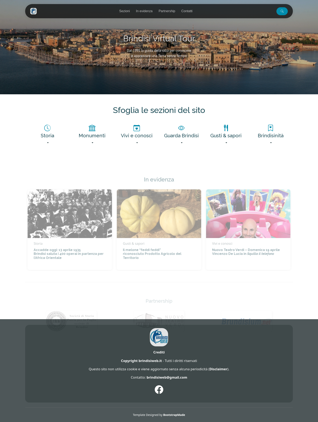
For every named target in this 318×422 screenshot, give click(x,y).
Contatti (186, 11)
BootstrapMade (174, 415)
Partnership (167, 11)
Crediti (159, 352)
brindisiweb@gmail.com (167, 377)
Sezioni (124, 11)
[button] (282, 11)
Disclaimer (218, 369)
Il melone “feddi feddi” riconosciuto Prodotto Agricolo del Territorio (152, 261)
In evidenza (144, 11)
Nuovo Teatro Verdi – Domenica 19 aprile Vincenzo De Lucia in (246, 259)
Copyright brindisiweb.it (141, 360)
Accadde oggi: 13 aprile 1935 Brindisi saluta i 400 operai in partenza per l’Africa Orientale (69, 261)
